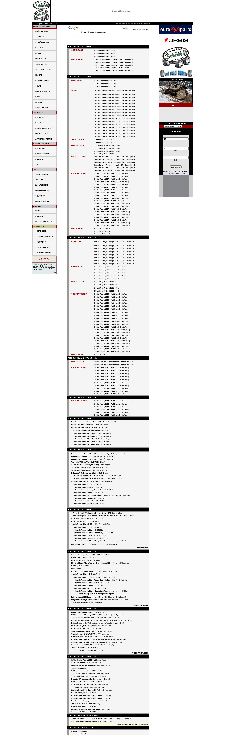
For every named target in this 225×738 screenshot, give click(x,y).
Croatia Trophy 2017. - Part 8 (104, 192)
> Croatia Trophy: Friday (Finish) (86, 503)
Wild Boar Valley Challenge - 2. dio (107, 94)
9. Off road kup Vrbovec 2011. (82, 518)
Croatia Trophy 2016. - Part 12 (105, 327)
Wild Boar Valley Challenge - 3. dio (107, 97)
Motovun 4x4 (76, 568)
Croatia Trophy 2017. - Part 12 (105, 203)
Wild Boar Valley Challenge (104, 242)
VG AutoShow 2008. (78, 668)
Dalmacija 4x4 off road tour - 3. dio (107, 162)
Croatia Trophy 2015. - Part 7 (104, 386)
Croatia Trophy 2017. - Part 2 (104, 176)
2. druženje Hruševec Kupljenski (83, 690)
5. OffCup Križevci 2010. (80, 566)
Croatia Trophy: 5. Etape (84, 585)
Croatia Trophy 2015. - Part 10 (105, 394)
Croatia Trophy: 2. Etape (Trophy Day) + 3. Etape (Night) (96, 580)
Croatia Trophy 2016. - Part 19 (105, 346)
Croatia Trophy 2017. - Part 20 (105, 225)
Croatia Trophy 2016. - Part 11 (105, 324)
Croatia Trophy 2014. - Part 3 (105, 407)
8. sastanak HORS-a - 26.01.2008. (83, 706)
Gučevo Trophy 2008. (79, 693)
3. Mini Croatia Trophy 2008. (81, 660)
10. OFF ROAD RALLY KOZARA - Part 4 (108, 68)
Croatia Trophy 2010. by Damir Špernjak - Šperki (96, 594)
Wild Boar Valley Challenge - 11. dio (107, 121)
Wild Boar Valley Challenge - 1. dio (107, 90)
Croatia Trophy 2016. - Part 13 (105, 330)
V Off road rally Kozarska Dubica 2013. (85, 430)
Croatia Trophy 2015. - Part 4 (104, 377)
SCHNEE (38, 211)
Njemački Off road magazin (81, 679)
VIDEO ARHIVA (41, 64)
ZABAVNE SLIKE (41, 185)
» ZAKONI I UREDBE (43, 253)
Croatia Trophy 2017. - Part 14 (105, 209)
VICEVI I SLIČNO (41, 174)
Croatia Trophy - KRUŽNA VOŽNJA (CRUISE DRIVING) (91, 639)
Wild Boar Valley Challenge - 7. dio (107, 109)
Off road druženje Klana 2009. (82, 620)
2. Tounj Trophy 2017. (102, 139)
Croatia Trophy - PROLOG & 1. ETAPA (85, 645)
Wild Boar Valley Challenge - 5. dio (107, 103)
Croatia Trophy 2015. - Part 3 (104, 374)
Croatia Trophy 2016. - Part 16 (105, 338)
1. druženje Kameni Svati (80, 687)
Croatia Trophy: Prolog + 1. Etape (87, 577)
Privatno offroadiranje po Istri (82, 701)
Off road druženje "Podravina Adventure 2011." (88, 513)
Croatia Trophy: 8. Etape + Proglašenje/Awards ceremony (96, 591)
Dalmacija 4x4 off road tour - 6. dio (107, 170)
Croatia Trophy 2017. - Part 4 (104, 182)
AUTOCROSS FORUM (43, 139)
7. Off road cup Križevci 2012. (82, 476)
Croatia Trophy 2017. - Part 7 (104, 190)
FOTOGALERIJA (41, 59)
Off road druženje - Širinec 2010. (83, 555)
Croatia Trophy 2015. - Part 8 (104, 388)
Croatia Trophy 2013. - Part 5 (86, 444)
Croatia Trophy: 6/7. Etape (85, 588)
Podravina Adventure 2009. (81, 612)
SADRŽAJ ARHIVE (42, 42)
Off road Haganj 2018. (102, 50)
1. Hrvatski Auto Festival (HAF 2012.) (85, 465)
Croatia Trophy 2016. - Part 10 (105, 321)
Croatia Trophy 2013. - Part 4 (86, 441)
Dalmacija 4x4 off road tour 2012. (83, 473)
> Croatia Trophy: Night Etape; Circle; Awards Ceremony (95, 495)
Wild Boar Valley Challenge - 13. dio (107, 127)
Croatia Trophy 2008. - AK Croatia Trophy (86, 695)
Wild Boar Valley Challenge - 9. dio (107, 115)
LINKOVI (38, 75)
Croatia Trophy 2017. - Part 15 (105, 212)
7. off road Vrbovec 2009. (80, 617)
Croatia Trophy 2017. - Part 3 (104, 179)
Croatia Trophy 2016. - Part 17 (105, 341)
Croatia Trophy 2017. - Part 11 (105, 201)
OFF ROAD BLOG (42, 201)
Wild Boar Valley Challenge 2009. (83, 615)
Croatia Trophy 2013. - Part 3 (86, 439)
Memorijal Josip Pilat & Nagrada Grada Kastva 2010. (90, 563)
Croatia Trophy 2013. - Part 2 (86, 436)
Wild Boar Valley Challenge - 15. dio (107, 133)
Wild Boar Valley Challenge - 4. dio (107, 100)
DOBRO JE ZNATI (42, 154)
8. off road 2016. (100, 354)
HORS (37, 97)
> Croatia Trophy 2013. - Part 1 (85, 433)
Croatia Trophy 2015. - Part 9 (104, 391)
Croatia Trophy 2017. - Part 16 (105, 214)
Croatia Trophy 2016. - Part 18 (105, 343)
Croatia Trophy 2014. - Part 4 (104, 409)
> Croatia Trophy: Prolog (83, 484)
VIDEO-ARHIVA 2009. (140, 653)
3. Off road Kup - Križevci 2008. (83, 682)
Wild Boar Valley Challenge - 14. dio (107, 130)
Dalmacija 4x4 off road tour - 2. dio (107, 159)
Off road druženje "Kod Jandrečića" (107, 267)
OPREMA (38, 102)
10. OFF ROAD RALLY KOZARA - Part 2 (108, 62)
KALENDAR (39, 48)
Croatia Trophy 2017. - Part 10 (105, 198)
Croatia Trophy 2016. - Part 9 (104, 318)
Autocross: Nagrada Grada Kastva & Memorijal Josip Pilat (93, 516)
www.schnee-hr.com (79, 731)
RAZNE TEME (40, 148)
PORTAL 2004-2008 (42, 91)
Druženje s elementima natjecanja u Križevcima (111, 362)
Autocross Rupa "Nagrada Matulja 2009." (86, 721)
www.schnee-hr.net (78, 734)
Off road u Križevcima (79, 427)
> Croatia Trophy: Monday (83, 492)
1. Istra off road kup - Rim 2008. (83, 676)
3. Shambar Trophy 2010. (80, 602)
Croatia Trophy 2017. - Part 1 (104, 173)
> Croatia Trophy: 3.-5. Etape (84, 535)
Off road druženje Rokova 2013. (83, 424)
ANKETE (38, 165)
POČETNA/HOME (41, 31)
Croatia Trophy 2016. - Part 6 (104, 309)
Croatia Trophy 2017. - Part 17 (105, 217)
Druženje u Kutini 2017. (102, 80)
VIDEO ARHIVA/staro (43, 69)
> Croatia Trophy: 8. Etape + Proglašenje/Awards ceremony (96, 541)
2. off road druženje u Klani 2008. (83, 673)
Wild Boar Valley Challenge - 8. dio (107, 112)
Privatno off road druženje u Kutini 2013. (86, 422)
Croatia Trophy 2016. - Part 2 (104, 297)
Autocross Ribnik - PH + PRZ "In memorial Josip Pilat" (91, 719)
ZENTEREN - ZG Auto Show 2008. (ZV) (85, 704)
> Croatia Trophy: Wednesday (85, 498)
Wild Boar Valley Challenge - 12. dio (107, 124)
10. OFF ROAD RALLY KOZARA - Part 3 (108, 65)
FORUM (38, 53)
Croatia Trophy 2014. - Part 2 (104, 404)
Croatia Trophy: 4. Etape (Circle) (87, 583)
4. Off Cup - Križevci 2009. (81, 628)
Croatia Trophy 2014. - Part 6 (104, 415)
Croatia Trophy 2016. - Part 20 (105, 349)
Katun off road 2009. (79, 623)
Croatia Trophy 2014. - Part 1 (104, 401)
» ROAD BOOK (41, 231)
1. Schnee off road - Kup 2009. (82, 650)
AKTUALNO (39, 37)
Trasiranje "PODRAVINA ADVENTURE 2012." (88, 462)
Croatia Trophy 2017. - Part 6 (104, 187)
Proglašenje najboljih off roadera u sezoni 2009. (89, 600)
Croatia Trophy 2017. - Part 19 (105, 223)
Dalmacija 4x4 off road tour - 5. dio (107, 168)
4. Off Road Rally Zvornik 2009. (82, 631)
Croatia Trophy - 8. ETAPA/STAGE (83, 634)
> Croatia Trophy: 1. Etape (83, 530)
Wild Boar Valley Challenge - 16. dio (107, 136)
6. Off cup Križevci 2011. (80, 521)
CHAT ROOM (40, 196)
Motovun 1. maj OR (78, 626)
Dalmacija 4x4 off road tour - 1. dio (107, 157)
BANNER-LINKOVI (42, 80)
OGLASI (38, 86)
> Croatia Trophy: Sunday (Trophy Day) (88, 490)
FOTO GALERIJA (41, 133)
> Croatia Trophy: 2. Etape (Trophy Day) (88, 533)
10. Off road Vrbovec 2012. (81, 467)
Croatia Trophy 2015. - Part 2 (104, 371)
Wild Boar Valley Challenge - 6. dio (107, 106)
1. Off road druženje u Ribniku (82, 663)
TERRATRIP (41, 242)
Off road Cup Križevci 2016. (104, 282)
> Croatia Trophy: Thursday (84, 501)
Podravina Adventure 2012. (81, 454)
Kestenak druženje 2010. (80, 560)
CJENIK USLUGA (41, 108)
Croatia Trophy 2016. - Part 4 (104, 303)
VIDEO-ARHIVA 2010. (140, 605)
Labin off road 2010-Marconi (81, 597)
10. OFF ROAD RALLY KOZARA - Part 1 (108, 59)
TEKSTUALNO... (41, 179)
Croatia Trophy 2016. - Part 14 (105, 332)
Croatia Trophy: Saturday (84, 487)
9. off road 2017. (100, 228)
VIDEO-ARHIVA (142, 547)
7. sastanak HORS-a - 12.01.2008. (83, 712)
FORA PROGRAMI (42, 190)
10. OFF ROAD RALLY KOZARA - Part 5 (108, 70)
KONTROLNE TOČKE (45, 236)
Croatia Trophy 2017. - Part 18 (105, 220)
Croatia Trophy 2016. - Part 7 (104, 312)
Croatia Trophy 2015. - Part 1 (104, 368)
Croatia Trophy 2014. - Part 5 (104, 412)
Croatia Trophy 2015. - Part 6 (104, 383)
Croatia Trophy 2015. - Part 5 (104, 380)
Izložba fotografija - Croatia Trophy (84, 571)
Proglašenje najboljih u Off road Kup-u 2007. (88, 709)
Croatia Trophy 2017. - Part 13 (105, 206)
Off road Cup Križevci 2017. (104, 145)
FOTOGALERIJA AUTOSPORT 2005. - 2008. (131, 724)
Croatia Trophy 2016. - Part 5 (104, 306)
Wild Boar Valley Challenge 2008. (83, 665)
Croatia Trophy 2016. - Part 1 (104, 294)
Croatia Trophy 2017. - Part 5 (104, 184)
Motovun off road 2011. (80, 544)
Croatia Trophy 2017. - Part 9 (104, 195)
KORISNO (39, 159)
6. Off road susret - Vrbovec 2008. (84, 671)
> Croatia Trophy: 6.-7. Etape (84, 538)
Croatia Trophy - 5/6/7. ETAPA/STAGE (85, 637)
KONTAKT (39, 216)
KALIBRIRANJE (43, 247)
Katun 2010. (75, 557)
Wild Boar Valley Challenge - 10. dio (107, 118)
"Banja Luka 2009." (78, 647)
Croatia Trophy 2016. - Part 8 (104, 315)
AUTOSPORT (40, 117)
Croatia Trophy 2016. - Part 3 (104, 300)
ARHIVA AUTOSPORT (43, 128)
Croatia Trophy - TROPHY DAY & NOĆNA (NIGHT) (89, 642)
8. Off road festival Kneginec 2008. (84, 684)
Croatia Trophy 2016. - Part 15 (105, 335)
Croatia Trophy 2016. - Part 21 (105, 351)
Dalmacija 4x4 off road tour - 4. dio (107, 165)
